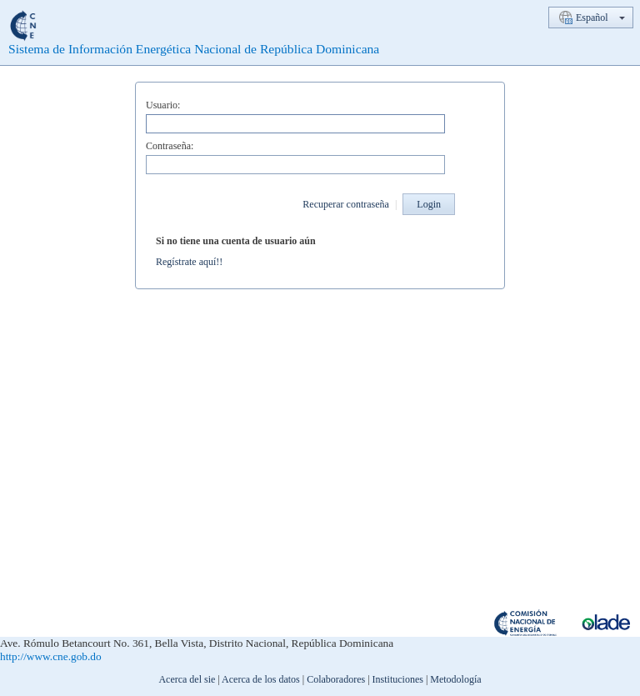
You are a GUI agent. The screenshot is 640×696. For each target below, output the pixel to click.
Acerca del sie (186, 679)
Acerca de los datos (261, 679)
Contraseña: (169, 146)
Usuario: (163, 105)
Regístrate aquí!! (189, 262)
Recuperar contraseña (345, 204)
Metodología (455, 679)
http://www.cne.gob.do (51, 656)
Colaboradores (336, 679)
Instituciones (397, 679)
